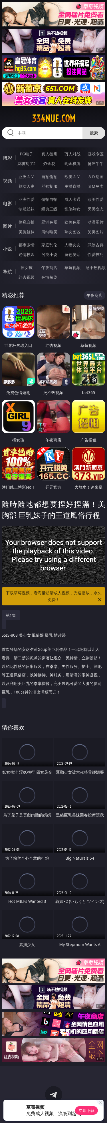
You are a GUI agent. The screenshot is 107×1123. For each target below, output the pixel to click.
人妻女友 (72, 244)
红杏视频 (27, 277)
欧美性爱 (96, 199)
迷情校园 (27, 254)
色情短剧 (49, 277)
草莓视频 (72, 267)
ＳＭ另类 (96, 186)
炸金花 (49, 163)
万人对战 (72, 154)
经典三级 (49, 209)
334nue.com (53, 118)
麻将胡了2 (26, 163)
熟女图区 (72, 231)
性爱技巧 (96, 254)
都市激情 (27, 244)
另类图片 (96, 231)
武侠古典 (96, 244)
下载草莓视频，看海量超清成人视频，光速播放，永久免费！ (54, 596)
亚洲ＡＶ (27, 176)
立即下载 (86, 1110)
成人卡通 (72, 199)
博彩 (7, 158)
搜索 (94, 133)
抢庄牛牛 (96, 163)
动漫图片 (96, 222)
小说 (7, 249)
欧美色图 (72, 222)
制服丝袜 (27, 209)
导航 (7, 271)
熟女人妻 (27, 186)
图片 (7, 226)
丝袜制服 (49, 186)
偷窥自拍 (27, 222)
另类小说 (49, 254)
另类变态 (96, 209)
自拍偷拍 (49, 176)
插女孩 (27, 267)
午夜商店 (49, 267)
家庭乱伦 (49, 244)
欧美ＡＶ (72, 176)
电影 (7, 203)
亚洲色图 (49, 222)
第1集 (11, 615)
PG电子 (26, 154)
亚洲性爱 (27, 199)
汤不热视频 (96, 267)
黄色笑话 (72, 254)
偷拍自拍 (49, 199)
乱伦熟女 (72, 209)
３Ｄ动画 (96, 176)
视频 (7, 181)
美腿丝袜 (27, 231)
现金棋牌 (72, 163)
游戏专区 (96, 154)
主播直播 (72, 186)
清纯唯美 (49, 231)
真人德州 (49, 154)
